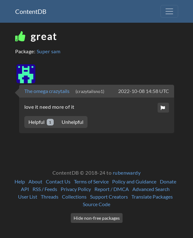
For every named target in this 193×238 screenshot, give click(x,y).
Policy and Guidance (134, 181)
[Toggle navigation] (169, 11)
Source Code (96, 204)
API (25, 189)
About (35, 181)
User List (27, 197)
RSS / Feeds (45, 189)
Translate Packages (152, 197)
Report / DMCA (111, 189)
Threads (49, 197)
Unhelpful (72, 122)
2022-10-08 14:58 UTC (143, 91)
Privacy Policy (76, 189)
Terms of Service (91, 181)
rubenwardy (127, 173)
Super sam (48, 51)
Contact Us (58, 181)
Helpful (41, 122)
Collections (74, 197)
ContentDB (30, 11)
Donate (168, 181)
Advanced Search (151, 189)
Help (20, 181)
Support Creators (109, 197)
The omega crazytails (47, 91)
